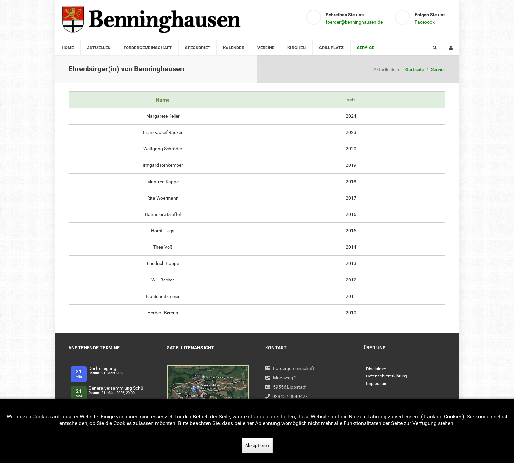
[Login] (451, 47)
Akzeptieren (257, 445)
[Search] (434, 47)
